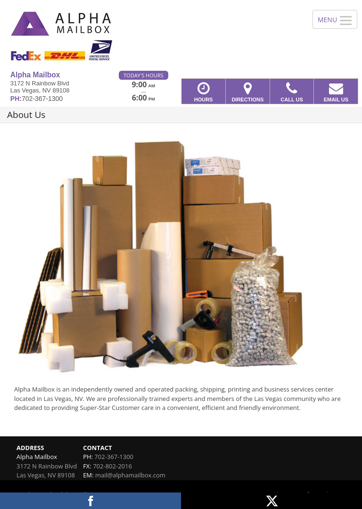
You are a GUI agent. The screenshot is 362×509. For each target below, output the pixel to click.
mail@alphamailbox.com (130, 475)
